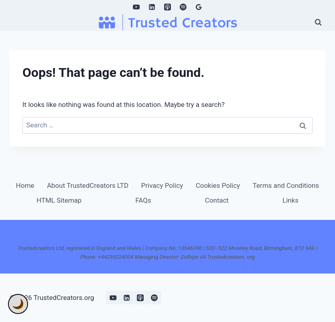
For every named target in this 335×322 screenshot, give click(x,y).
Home (25, 185)
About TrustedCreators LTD (87, 185)
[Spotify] (183, 7)
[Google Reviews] (199, 7)
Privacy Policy (162, 185)
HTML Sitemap (59, 200)
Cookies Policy (218, 185)
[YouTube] (136, 7)
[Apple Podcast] (168, 7)
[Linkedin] (151, 7)
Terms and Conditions (286, 185)
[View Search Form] (318, 22)
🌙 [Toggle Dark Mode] (18, 304)
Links (291, 200)
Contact (217, 200)
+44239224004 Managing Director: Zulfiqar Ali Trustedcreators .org (176, 257)
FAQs (143, 200)
